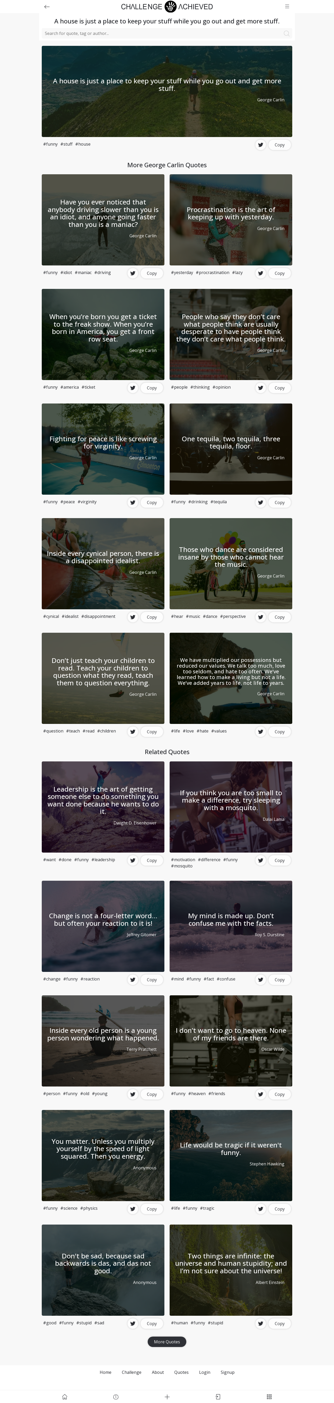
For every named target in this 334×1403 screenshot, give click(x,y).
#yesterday (182, 272)
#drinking (198, 502)
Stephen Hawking (267, 1164)
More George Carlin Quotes (167, 164)
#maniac (83, 272)
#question (53, 731)
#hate (202, 731)
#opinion (221, 387)
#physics (89, 1208)
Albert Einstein (270, 1282)
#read (88, 731)
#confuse (226, 979)
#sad (99, 1323)
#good (49, 1323)
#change (52, 979)
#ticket (88, 387)
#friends (216, 1093)
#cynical (51, 616)
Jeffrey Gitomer (142, 935)
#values (219, 731)
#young (100, 1093)
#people (179, 387)
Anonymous (145, 1168)
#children (106, 731)
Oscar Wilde (272, 1049)
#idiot (66, 272)
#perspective (233, 616)
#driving (102, 272)
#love (188, 731)
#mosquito (182, 866)
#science (68, 1208)
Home (105, 1372)
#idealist (70, 616)
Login (204, 1372)
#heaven (197, 1093)
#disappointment (98, 616)
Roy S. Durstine (269, 935)
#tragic (207, 1208)
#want (49, 859)
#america (69, 387)
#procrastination (212, 272)
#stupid (84, 1323)
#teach (73, 731)
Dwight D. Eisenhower (135, 823)
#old (84, 1093)
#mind (177, 979)
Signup (228, 1372)
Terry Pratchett (141, 1049)
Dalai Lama (273, 819)
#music (193, 616)
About (158, 1372)
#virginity (87, 502)
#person (51, 1093)
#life (175, 731)
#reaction (90, 979)
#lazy (237, 272)
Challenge (131, 1372)
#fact (209, 979)
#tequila (218, 502)
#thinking (200, 387)
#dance (210, 616)
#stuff (66, 144)
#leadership (103, 859)
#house (83, 144)
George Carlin (270, 100)
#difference (209, 859)
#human (179, 1323)
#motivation (183, 859)
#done (64, 859)
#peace (67, 502)
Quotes (181, 1372)
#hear (177, 616)
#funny (50, 144)
